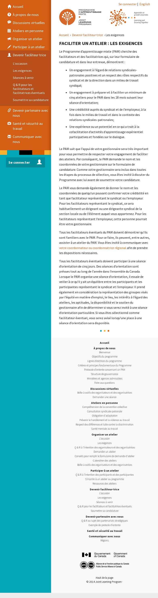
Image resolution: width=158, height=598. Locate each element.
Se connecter (128, 4)
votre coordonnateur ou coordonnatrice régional (92, 248)
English (144, 4)
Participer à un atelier (105, 470)
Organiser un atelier (104, 434)
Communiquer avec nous (104, 536)
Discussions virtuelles (104, 389)
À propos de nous (104, 348)
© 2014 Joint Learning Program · (104, 581)
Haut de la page (104, 577)
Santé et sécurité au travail (104, 531)
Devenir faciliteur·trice (88, 35)
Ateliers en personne (104, 403)
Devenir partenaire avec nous (104, 516)
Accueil (64, 35)
